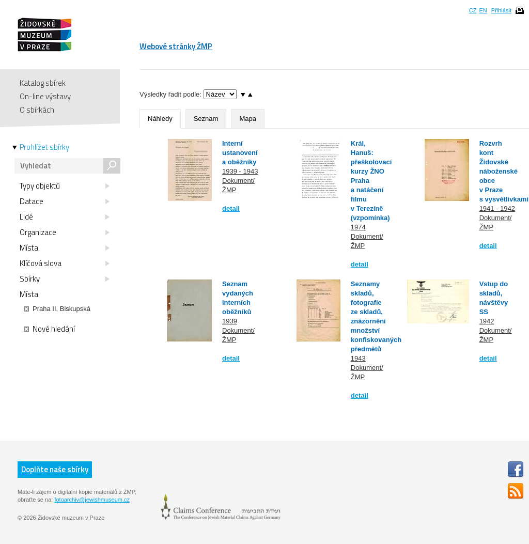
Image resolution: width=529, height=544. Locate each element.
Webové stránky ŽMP (175, 46)
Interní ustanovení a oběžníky (240, 152)
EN (483, 10)
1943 (358, 358)
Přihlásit (501, 10)
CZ (473, 10)
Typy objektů (65, 186)
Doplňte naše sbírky (54, 469)
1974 (358, 227)
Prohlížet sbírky (44, 147)
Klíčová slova (65, 263)
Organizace (65, 232)
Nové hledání (49, 329)
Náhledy (160, 118)
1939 (229, 321)
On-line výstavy (45, 96)
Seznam (206, 118)
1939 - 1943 (240, 171)
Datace (65, 201)
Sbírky (65, 279)
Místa (65, 248)
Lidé (65, 217)
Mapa (247, 118)
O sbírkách (37, 110)
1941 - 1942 (497, 208)
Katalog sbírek (43, 83)
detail (231, 208)
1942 (486, 321)
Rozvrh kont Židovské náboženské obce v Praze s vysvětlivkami (503, 171)
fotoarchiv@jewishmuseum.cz (92, 499)
